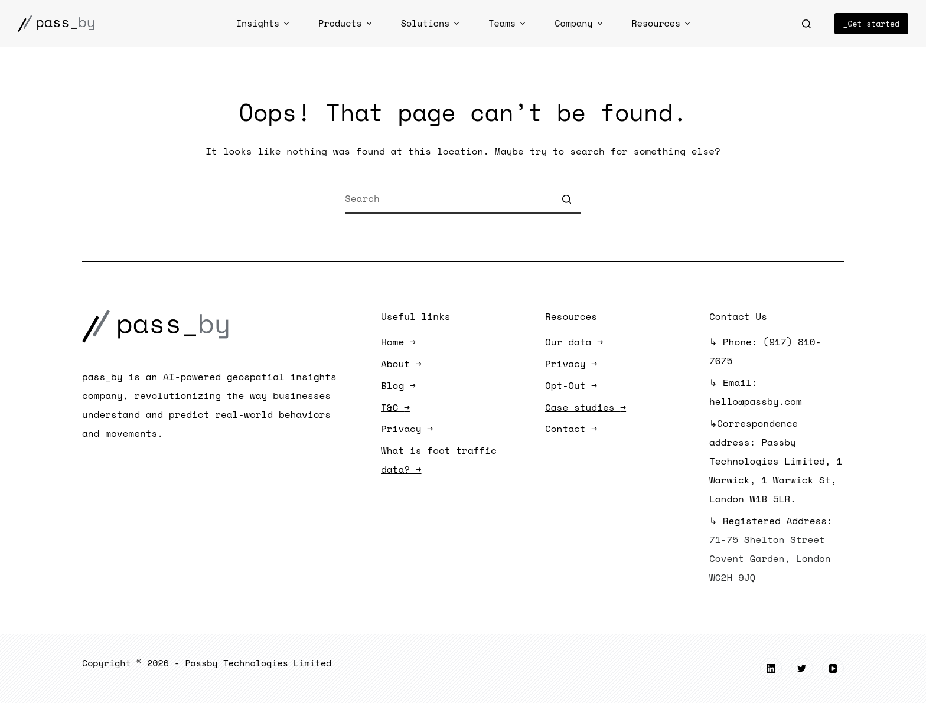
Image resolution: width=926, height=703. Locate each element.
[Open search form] (806, 23)
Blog (398, 385)
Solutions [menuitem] (431, 23)
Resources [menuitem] (662, 23)
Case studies (585, 407)
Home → (398, 342)
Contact (571, 428)
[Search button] (566, 199)
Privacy (407, 428)
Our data (574, 342)
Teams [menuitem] (508, 23)
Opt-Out (571, 385)
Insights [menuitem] (264, 23)
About (401, 364)
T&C (395, 407)
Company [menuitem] (580, 23)
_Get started (871, 24)
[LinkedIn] (771, 669)
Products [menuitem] (346, 23)
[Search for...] (463, 199)
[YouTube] (833, 669)
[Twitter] (802, 669)
